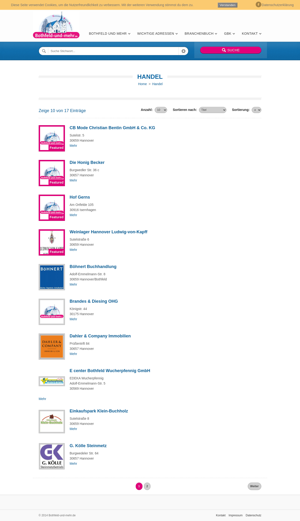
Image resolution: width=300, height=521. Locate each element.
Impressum (236, 515)
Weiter (254, 486)
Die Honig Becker (87, 162)
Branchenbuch (199, 33)
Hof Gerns (80, 197)
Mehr (73, 145)
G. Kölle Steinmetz (88, 445)
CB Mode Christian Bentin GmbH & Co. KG (112, 127)
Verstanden (227, 5)
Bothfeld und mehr (108, 33)
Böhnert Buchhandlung (93, 266)
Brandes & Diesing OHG (94, 301)
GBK (227, 33)
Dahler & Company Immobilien (100, 336)
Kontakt (250, 33)
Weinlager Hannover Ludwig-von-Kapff (108, 232)
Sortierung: (241, 110)
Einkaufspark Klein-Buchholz (99, 411)
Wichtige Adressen (155, 33)
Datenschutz (253, 515)
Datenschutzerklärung (278, 5)
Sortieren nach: (185, 110)
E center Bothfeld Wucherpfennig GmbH (110, 370)
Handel (157, 84)
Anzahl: (147, 110)
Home (142, 84)
